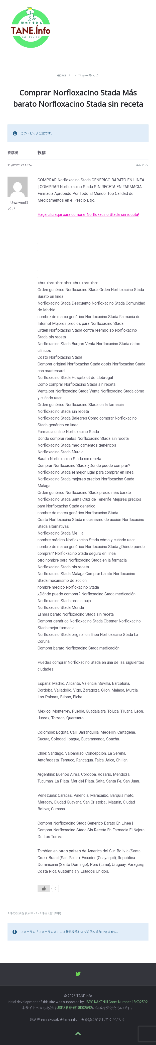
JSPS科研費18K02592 (74, 1008)
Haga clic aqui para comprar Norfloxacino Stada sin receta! (88, 214)
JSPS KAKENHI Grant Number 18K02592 (116, 1002)
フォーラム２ (88, 76)
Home (62, 76)
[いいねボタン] (44, 888)
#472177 (142, 165)
